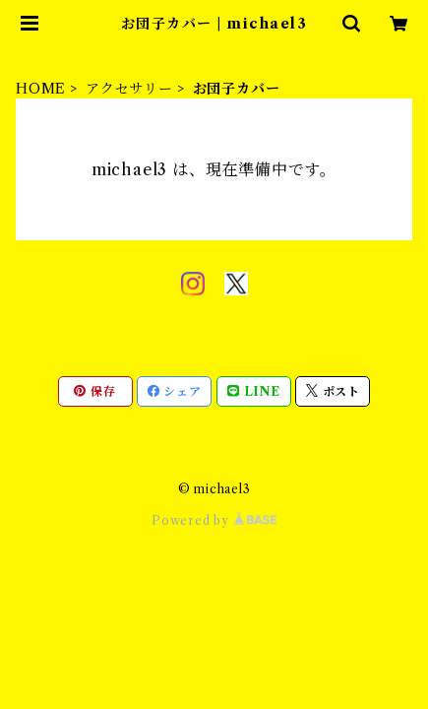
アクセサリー (129, 88)
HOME (41, 88)
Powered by (214, 520)
